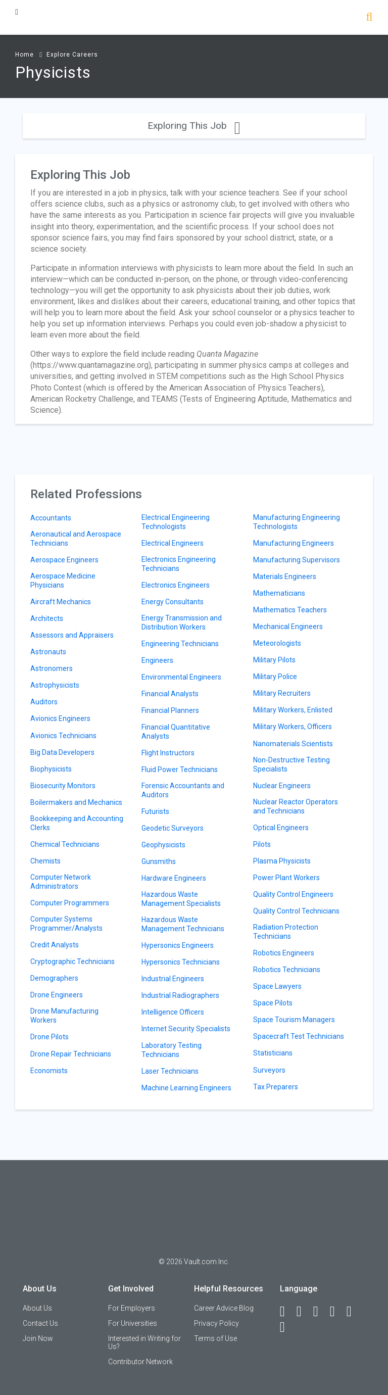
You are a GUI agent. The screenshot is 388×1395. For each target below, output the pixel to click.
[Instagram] (337, 1311)
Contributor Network (140, 1362)
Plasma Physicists (282, 861)
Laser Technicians (170, 1071)
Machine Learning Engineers (186, 1088)
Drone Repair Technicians (70, 1054)
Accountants (50, 518)
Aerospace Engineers (64, 560)
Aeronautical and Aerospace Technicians (75, 538)
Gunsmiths (158, 861)
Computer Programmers (69, 903)
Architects (46, 618)
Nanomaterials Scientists (293, 744)
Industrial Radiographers (180, 995)
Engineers (157, 660)
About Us (37, 1308)
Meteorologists (277, 643)
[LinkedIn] (304, 1311)
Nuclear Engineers (282, 786)
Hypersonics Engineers (177, 945)
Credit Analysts (54, 945)
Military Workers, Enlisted (292, 710)
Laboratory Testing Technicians (171, 1050)
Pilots (262, 844)
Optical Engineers (281, 828)
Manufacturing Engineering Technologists (296, 522)
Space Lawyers (277, 986)
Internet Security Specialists (185, 1029)
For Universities (132, 1323)
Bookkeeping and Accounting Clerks (76, 823)
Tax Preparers (275, 1087)
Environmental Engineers (181, 677)
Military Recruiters (282, 693)
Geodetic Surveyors (172, 828)
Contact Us (40, 1323)
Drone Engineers (56, 995)
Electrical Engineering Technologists (175, 522)
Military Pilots (274, 660)
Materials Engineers (284, 576)
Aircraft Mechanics (60, 602)
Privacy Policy (216, 1323)
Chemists (45, 861)
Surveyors (269, 1070)
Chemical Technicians (65, 844)
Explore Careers (72, 54)
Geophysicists (163, 845)
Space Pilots (273, 1003)
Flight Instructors (168, 753)
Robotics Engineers (283, 953)
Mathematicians (279, 593)
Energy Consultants (172, 602)
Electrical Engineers (172, 543)
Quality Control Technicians (296, 911)
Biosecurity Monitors (62, 786)
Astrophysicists (54, 685)
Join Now (38, 1338)
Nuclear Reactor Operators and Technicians (295, 806)
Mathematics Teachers (290, 610)
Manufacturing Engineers (293, 543)
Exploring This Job (194, 125)
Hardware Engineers (173, 878)
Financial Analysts (170, 694)
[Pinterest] (354, 1311)
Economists (49, 1071)
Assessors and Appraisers (72, 635)
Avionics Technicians (63, 736)
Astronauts (48, 652)
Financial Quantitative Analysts (175, 731)
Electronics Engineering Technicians (178, 563)
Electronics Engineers (175, 585)
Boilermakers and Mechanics (76, 802)
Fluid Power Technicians (179, 769)
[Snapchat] (287, 1327)
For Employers (131, 1308)
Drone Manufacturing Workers (64, 1015)
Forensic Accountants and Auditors (182, 790)
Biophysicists (51, 769)
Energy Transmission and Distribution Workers (181, 622)
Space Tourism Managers (294, 1020)
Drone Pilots (49, 1037)
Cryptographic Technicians (72, 961)
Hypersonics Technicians (180, 962)
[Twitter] (320, 1311)
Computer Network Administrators (60, 881)
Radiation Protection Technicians (285, 931)
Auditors (44, 702)
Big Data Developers (62, 752)
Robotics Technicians (286, 970)
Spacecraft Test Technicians (298, 1036)
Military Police (275, 676)
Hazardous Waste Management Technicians (182, 924)
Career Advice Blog (224, 1308)
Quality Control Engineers (293, 894)
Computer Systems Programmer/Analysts (66, 923)
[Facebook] (287, 1311)
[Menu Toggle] (16, 12)
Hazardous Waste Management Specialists (181, 898)
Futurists (155, 811)
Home (24, 54)
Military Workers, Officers (292, 727)
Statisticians (273, 1053)
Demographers (54, 978)
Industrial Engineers (172, 979)
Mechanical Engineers (288, 626)
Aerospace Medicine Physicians (62, 580)
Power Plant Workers (286, 878)
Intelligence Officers (172, 1012)
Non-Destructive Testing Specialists (291, 764)
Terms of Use (215, 1338)
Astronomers (51, 668)
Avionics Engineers (60, 718)
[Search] (369, 18)
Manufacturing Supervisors (296, 560)
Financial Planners (170, 710)
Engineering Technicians (180, 644)
